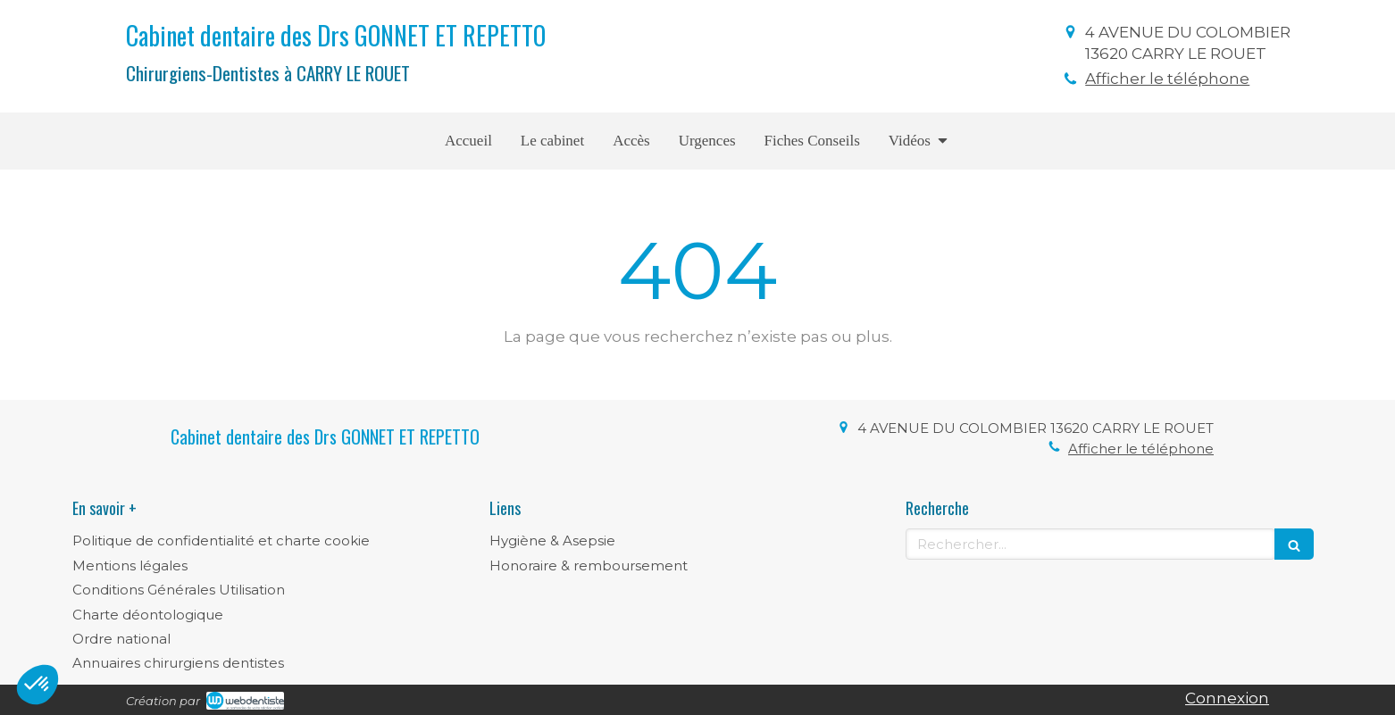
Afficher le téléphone (1167, 78)
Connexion (1227, 698)
